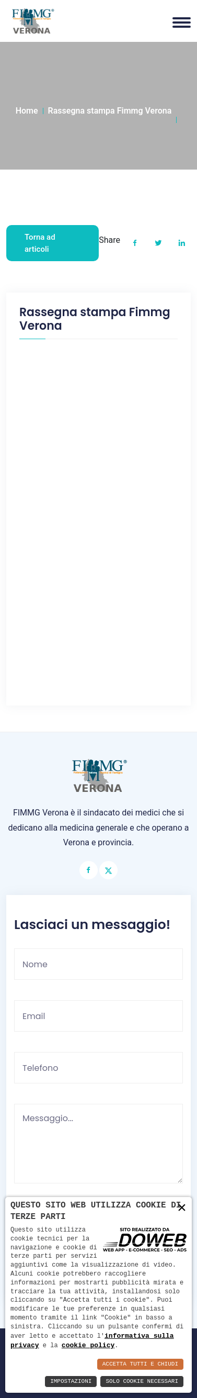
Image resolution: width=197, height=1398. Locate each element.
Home (27, 111)
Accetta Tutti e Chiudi (140, 1364)
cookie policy (88, 1345)
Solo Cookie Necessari (142, 1381)
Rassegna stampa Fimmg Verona (110, 111)
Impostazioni (70, 1381)
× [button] (182, 1207)
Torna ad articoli (40, 243)
